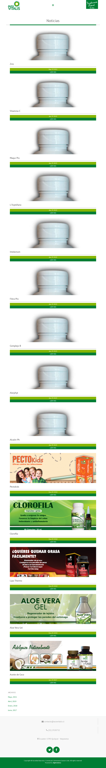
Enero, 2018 (12, 706)
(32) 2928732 (53, 730)
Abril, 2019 (12, 701)
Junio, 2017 (12, 710)
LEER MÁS (53, 72)
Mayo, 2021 (12, 697)
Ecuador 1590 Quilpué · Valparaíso (53, 739)
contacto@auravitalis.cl (53, 721)
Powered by (53, 763)
